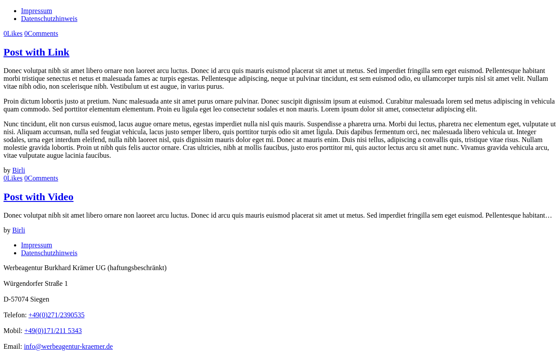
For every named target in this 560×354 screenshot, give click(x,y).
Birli (18, 170)
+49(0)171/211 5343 (53, 330)
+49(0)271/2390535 (56, 315)
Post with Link (37, 52)
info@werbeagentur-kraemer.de (68, 346)
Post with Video (39, 196)
